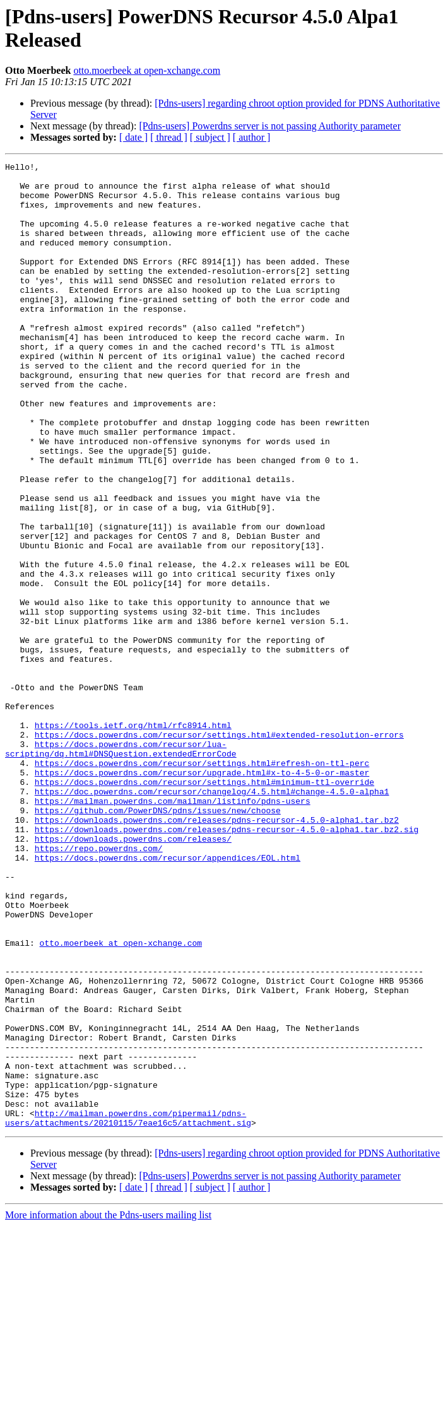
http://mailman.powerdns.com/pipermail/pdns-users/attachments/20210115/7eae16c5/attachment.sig (128, 1309)
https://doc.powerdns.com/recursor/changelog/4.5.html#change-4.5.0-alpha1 (212, 918)
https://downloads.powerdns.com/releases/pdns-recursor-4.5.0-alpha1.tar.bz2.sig (226, 963)
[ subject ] (210, 137)
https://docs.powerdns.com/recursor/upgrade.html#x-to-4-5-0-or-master (202, 895)
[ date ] (133, 137)
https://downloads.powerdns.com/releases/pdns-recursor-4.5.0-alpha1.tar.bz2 (217, 952)
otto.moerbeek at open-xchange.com (146, 70)
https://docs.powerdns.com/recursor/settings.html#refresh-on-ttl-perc (202, 884)
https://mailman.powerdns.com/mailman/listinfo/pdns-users (172, 929)
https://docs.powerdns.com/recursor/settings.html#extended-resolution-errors (219, 850)
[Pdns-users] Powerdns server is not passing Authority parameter (270, 126)
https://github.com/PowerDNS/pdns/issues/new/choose (158, 940)
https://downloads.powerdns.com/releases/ (133, 974)
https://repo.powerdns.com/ (99, 986)
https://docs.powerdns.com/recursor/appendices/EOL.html (167, 997)
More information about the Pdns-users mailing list (108, 1408)
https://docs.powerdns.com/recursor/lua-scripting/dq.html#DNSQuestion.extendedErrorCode (121, 867)
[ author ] (252, 137)
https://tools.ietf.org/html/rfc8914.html (133, 838)
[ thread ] (168, 137)
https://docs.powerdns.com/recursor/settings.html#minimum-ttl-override (204, 906)
